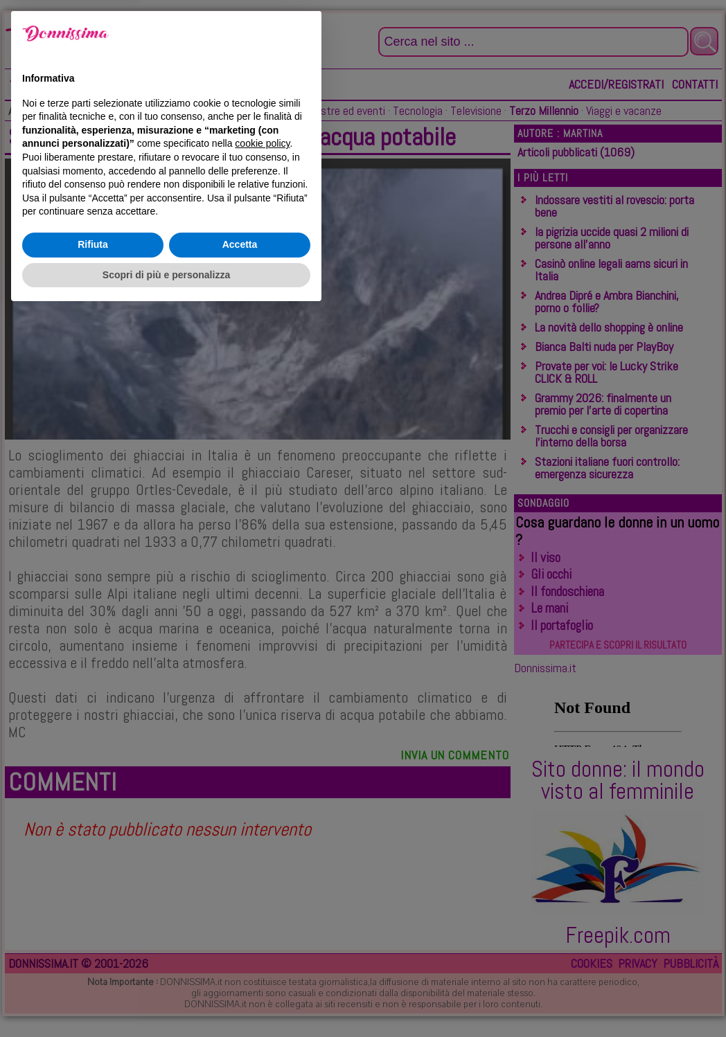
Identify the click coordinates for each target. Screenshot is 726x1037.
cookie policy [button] (262, 868)
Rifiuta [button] (93, 969)
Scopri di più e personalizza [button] (166, 998)
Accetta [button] (240, 969)
